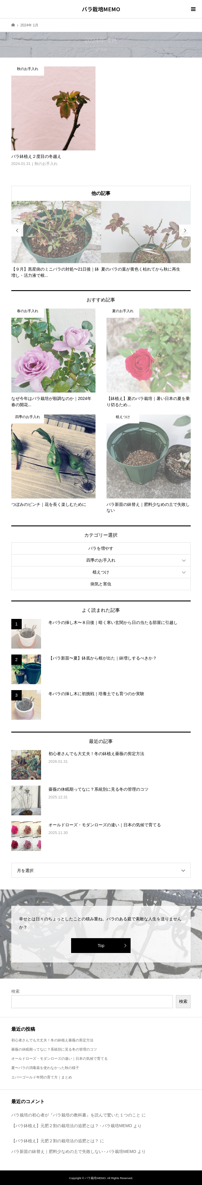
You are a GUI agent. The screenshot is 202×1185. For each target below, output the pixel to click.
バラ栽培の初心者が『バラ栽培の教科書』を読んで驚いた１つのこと (75, 1115)
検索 (15, 991)
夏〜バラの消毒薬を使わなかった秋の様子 (45, 1068)
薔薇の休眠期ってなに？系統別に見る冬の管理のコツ (54, 1049)
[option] (56, 239)
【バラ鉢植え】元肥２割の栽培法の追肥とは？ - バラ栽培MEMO (71, 1125)
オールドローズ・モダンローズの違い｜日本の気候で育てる (59, 1059)
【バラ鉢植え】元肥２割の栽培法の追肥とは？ (55, 1140)
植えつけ (101, 572)
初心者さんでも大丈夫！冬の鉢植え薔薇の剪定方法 (52, 1040)
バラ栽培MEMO (101, 9)
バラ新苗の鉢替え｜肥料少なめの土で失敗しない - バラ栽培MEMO (73, 1151)
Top (101, 945)
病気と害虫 (100, 584)
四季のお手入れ (100, 560)
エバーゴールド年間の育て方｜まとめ (41, 1077)
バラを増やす (100, 548)
